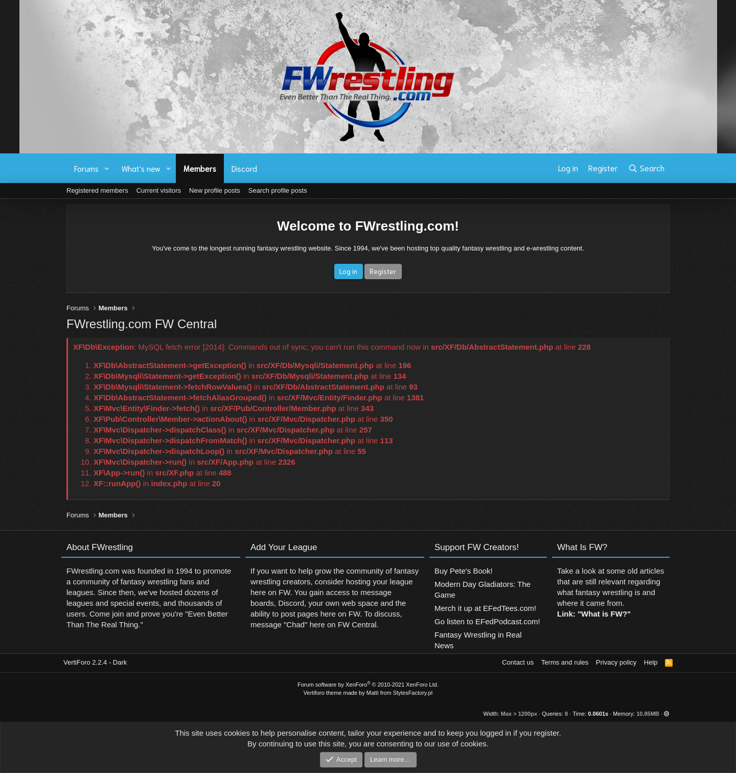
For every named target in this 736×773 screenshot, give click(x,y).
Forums (86, 168)
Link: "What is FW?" (594, 619)
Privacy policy (616, 662)
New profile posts (214, 190)
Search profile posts (277, 190)
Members (199, 168)
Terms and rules (564, 662)
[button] (107, 168)
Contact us (518, 662)
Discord (244, 168)
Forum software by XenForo (368, 684)
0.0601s (598, 714)
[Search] (646, 168)
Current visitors (158, 190)
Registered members (97, 190)
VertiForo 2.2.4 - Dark (95, 662)
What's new (141, 168)
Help (651, 662)
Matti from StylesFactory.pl (399, 693)
